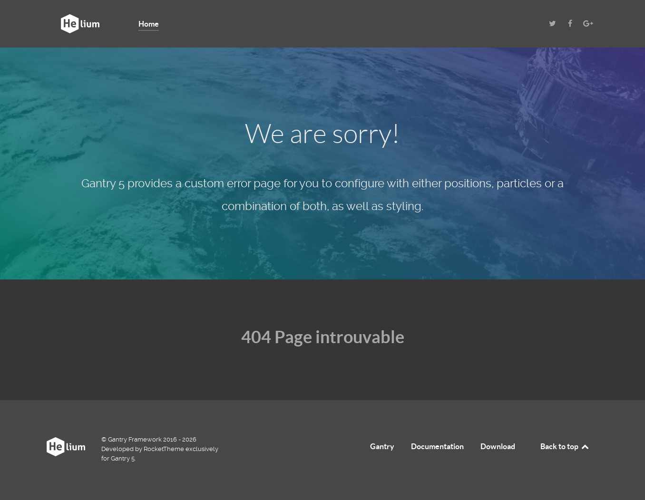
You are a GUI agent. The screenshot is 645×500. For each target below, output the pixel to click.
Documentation (437, 446)
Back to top (565, 446)
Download (497, 446)
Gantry (382, 446)
